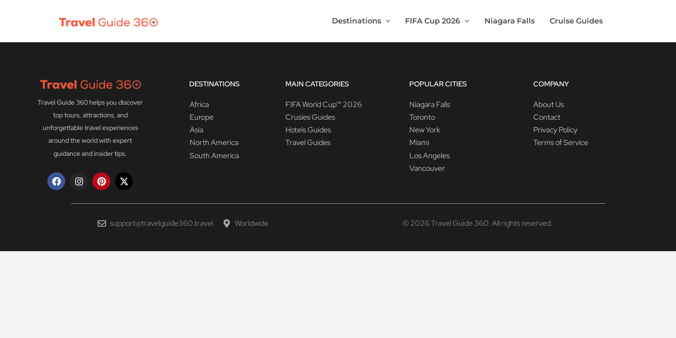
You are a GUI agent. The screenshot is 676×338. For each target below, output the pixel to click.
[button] (386, 21)
